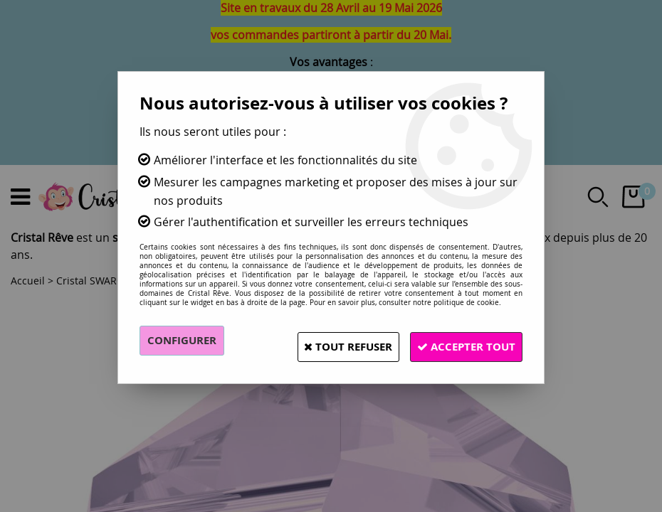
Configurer (184, 340)
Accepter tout (459, 340)
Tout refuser (326, 340)
